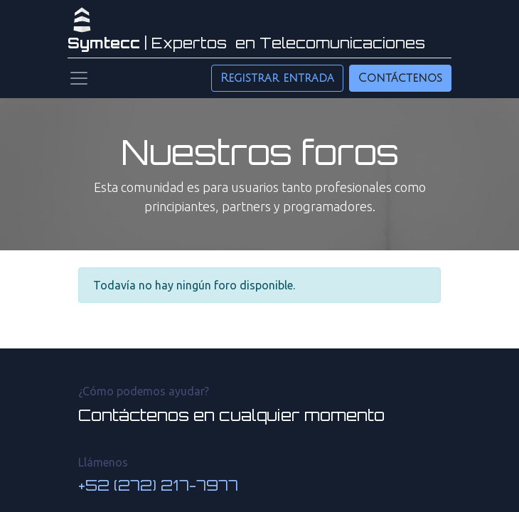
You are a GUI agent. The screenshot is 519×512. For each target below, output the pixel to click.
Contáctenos (400, 78)
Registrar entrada (277, 78)
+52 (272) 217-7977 (158, 485)
